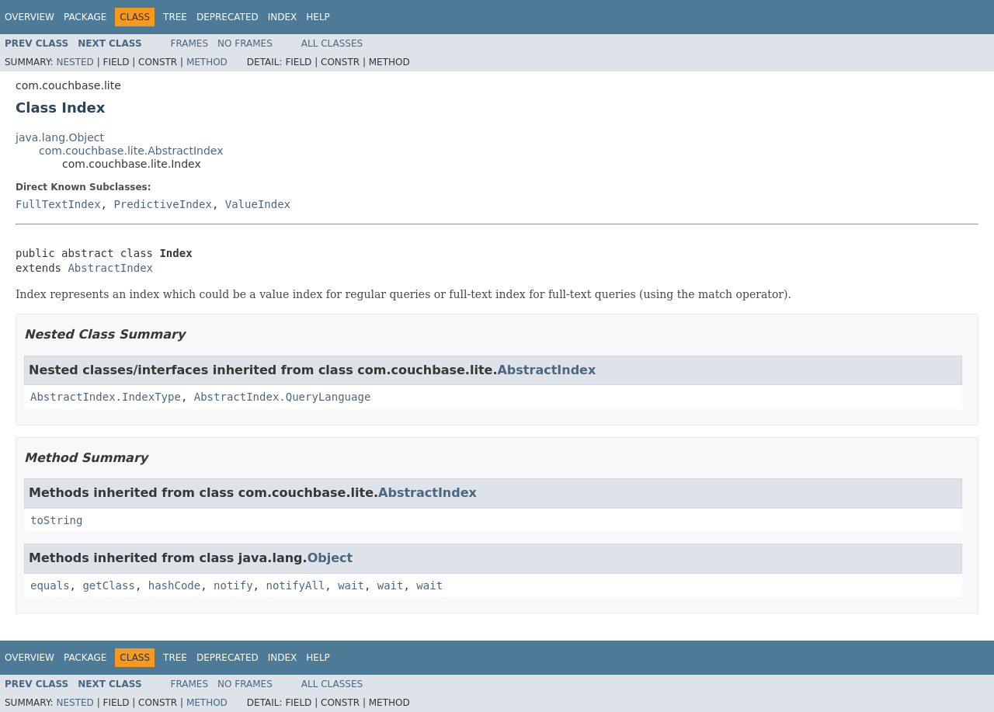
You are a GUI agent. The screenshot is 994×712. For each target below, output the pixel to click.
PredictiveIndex (162, 204)
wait (351, 585)
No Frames (245, 43)
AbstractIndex (110, 268)
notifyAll (295, 585)
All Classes (332, 43)
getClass (108, 585)
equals (50, 585)
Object (330, 557)
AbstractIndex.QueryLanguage (282, 397)
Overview (29, 17)
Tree (175, 17)
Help (318, 17)
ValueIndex (257, 204)
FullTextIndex (58, 204)
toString (56, 520)
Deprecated (227, 17)
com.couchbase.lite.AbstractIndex (131, 150)
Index (282, 17)
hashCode (174, 585)
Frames (190, 43)
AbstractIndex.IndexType (105, 397)
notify (233, 585)
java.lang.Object (60, 137)
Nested (74, 62)
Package (85, 17)
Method (207, 62)
